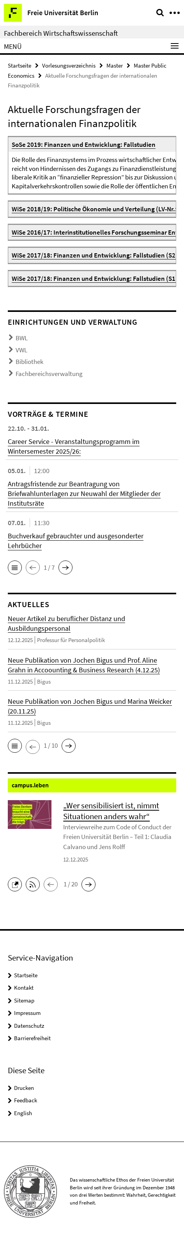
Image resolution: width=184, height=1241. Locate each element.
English (23, 1113)
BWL (22, 338)
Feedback (25, 1100)
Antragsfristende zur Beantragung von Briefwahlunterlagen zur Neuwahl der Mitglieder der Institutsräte (84, 493)
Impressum (27, 1012)
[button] (15, 567)
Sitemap (24, 1000)
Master (114, 65)
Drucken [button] (24, 1087)
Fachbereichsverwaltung (49, 373)
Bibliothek (29, 361)
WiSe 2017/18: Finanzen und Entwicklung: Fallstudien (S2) (95, 255)
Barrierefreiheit (32, 1038)
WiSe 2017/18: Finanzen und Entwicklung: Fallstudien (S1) (95, 278)
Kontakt (24, 987)
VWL (21, 350)
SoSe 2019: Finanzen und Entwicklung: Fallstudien (84, 144)
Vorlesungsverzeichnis (69, 65)
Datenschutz (29, 1025)
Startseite (19, 65)
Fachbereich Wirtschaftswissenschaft (61, 33)
